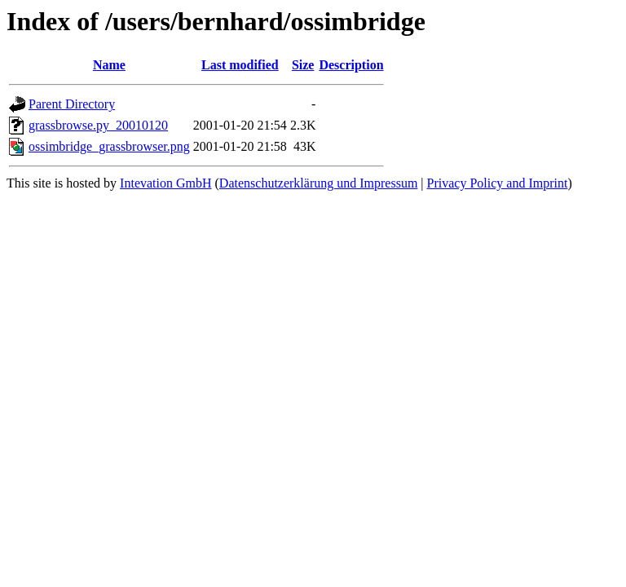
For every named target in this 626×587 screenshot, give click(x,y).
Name (109, 65)
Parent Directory (72, 104)
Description (351, 65)
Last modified (240, 65)
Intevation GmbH (165, 183)
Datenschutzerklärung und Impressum (318, 183)
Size (303, 65)
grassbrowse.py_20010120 (98, 125)
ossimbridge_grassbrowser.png (109, 146)
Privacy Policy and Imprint (497, 183)
